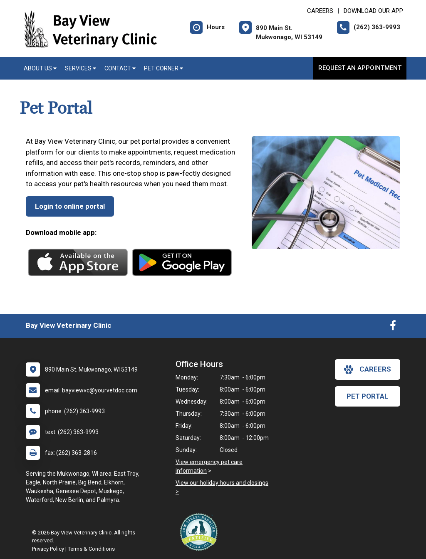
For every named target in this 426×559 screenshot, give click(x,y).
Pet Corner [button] (163, 68)
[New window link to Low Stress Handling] (200, 532)
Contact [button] (120, 68)
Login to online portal (70, 206)
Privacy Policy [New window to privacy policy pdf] (48, 549)
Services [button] (80, 68)
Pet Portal (368, 396)
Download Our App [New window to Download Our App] (373, 11)
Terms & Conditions (91, 549)
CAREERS (320, 11)
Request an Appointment (359, 68)
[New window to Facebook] (393, 327)
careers (367, 369)
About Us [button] (40, 68)
